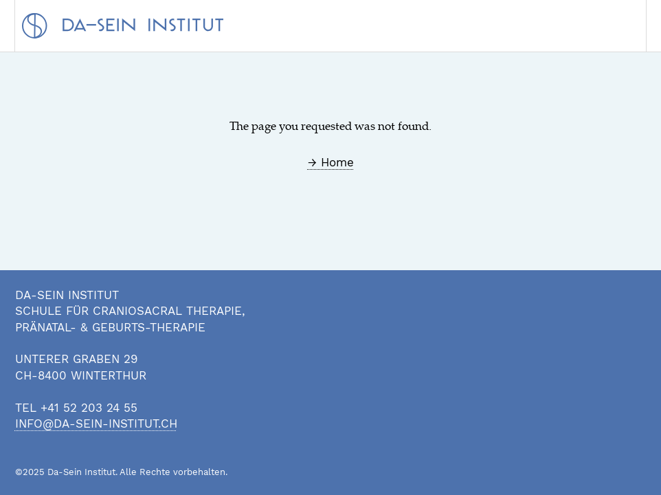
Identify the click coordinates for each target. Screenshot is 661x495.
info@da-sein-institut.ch (96, 423)
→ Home (331, 162)
